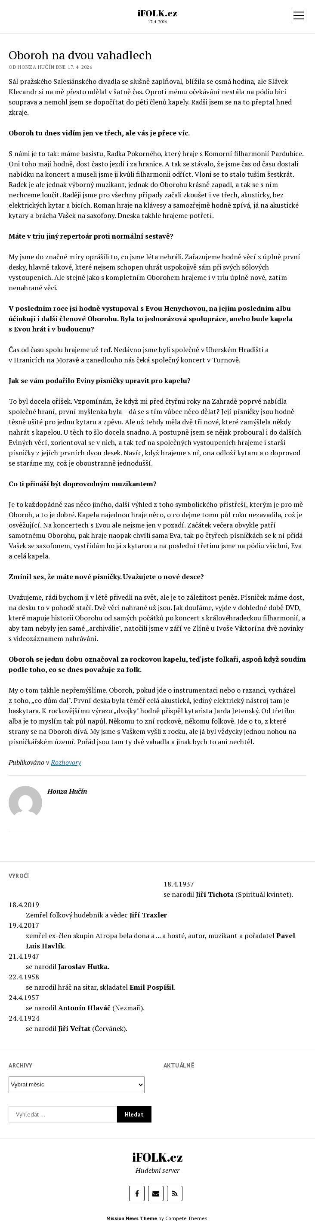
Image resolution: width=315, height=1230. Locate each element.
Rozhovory (66, 762)
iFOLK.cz (157, 13)
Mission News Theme (131, 1218)
